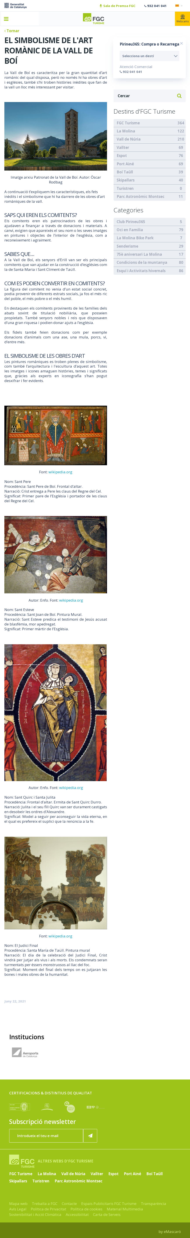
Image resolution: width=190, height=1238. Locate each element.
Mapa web (18, 1203)
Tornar (11, 30)
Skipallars (126, 180)
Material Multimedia (125, 1209)
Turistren (125, 188)
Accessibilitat (77, 1214)
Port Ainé (125, 163)
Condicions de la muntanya (142, 262)
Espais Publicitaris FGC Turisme (108, 1203)
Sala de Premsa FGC (117, 6)
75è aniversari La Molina (139, 254)
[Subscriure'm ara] (90, 1135)
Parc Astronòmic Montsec (140, 196)
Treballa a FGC (44, 1203)
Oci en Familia (130, 229)
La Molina (126, 131)
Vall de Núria (129, 139)
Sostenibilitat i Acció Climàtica (35, 1214)
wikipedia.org (60, 471)
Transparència (153, 1203)
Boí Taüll (125, 171)
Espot (122, 155)
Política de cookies (86, 1209)
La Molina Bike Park (135, 237)
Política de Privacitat (48, 1209)
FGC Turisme (128, 122)
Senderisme (127, 246)
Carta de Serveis (107, 1214)
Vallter (123, 147)
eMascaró (172, 1231)
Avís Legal (17, 1209)
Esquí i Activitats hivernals (141, 270)
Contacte (69, 1203)
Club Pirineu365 (131, 221)
